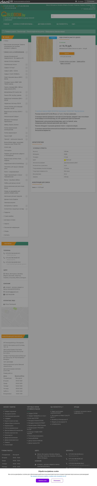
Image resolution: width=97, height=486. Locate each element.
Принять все (43, 480)
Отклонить (57, 480)
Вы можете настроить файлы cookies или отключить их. (48, 476)
